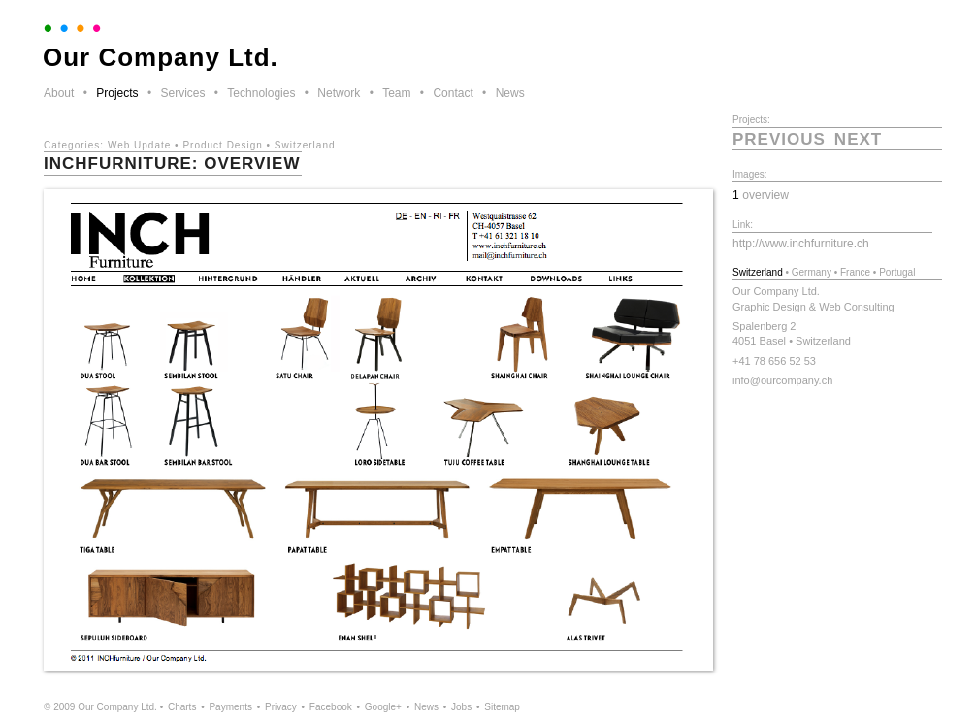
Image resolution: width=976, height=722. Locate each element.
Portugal (897, 272)
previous (779, 139)
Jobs (461, 707)
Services (182, 93)
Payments (230, 707)
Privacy (281, 707)
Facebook (330, 707)
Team (396, 93)
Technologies (261, 93)
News (510, 93)
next (858, 139)
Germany (811, 272)
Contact (452, 93)
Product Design (222, 145)
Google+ (383, 707)
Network (338, 93)
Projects (117, 93)
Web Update (139, 145)
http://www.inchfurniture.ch (800, 243)
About (59, 93)
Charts (182, 707)
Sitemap (502, 707)
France (855, 272)
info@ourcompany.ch (782, 380)
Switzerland (305, 145)
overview (765, 195)
